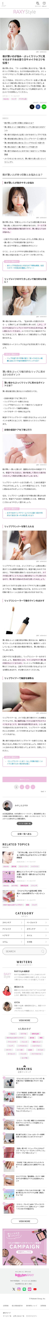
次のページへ (24, 779)
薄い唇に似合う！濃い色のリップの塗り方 (21, 147)
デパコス (40, 1050)
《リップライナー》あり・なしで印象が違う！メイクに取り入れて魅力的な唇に (25, 762)
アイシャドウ (12, 1042)
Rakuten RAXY (13, 4)
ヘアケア (5, 935)
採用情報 (43, 1305)
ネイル (29, 935)
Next (43, 791)
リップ (14, 99)
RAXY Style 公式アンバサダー (13, 905)
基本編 (14, 866)
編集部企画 (24, 885)
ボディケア (31, 929)
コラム (5, 942)
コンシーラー (23, 866)
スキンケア (6, 922)
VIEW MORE (24, 1020)
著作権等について (31, 1305)
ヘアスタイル (22, 1046)
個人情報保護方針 (17, 1305)
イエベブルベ (36, 1046)
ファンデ (34, 885)
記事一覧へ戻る (25, 833)
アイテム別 (22, 99)
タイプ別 (24, 1058)
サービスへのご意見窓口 (29, 1281)
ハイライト (35, 866)
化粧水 (30, 1050)
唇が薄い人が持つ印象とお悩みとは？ (19, 123)
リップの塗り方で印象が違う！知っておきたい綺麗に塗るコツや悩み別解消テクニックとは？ (25, 359)
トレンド (24, 1042)
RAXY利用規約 (15, 1281)
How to (6, 99)
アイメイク (6, 929)
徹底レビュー (37, 1042)
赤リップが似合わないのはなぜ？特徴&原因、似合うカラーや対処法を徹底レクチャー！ (25, 266)
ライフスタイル (36, 1054)
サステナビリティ (31, 1316)
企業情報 (5, 1305)
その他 (29, 942)
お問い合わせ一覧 (18, 1316)
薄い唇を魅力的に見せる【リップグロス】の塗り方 (24, 143)
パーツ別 (19, 1050)
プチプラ (8, 1050)
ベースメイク (15, 96)
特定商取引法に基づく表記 (23, 1284)
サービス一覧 (7, 1316)
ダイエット (11, 1054)
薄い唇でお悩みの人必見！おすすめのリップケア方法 (25, 134)
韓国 (27, 905)
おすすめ (15, 885)
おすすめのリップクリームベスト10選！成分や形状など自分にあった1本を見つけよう (25, 514)
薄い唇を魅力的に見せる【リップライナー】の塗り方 (25, 138)
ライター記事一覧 (25, 823)
